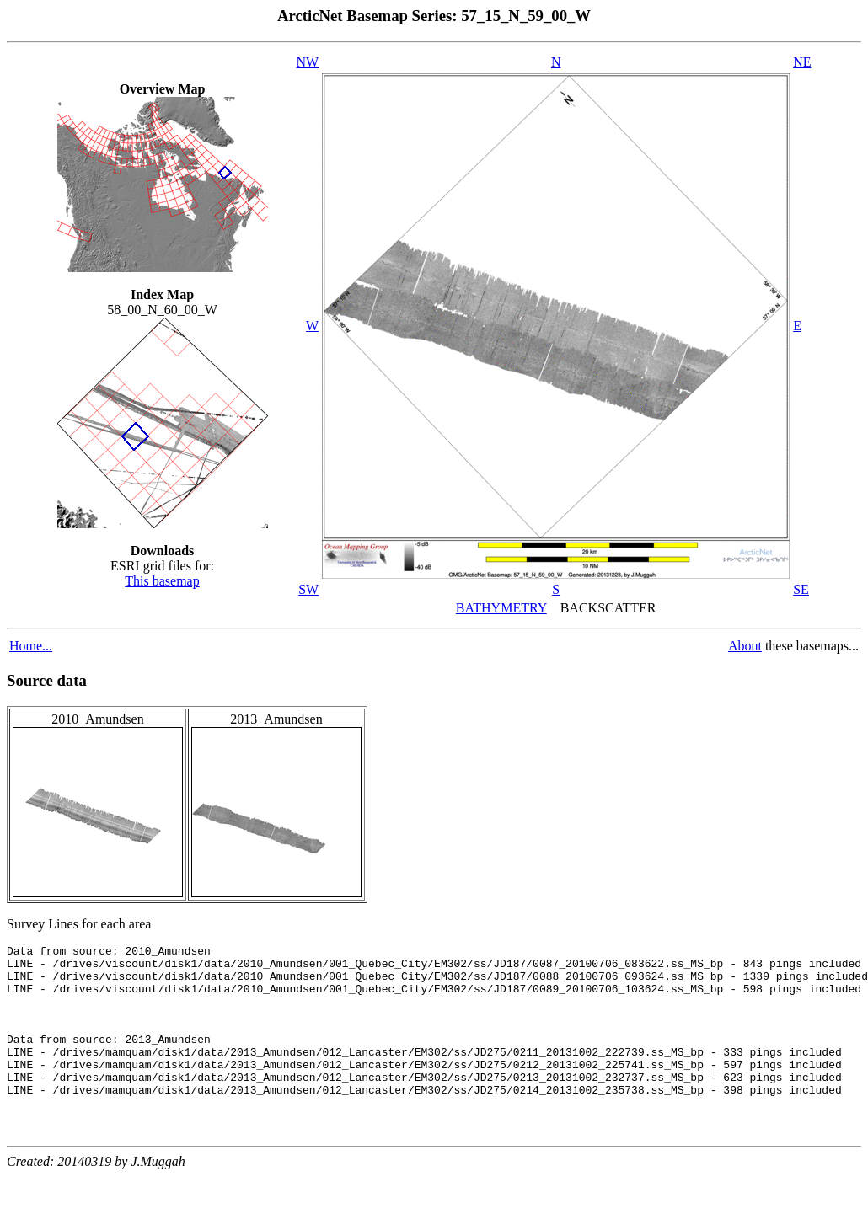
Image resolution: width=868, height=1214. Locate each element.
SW (308, 589)
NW (308, 62)
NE (802, 62)
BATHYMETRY (501, 608)
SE (801, 589)
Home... (30, 646)
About (745, 646)
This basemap (162, 581)
